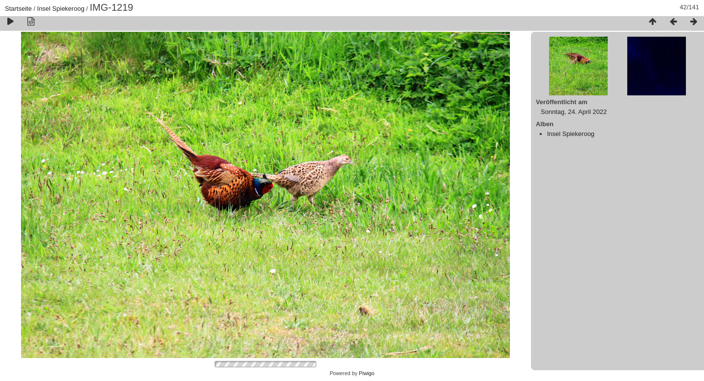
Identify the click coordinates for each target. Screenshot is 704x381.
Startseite (18, 8)
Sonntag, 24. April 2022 (574, 111)
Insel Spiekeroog (61, 8)
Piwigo (366, 373)
